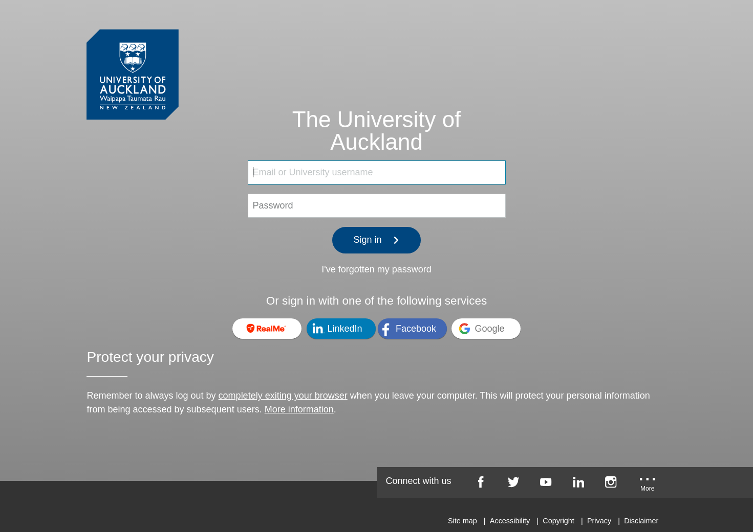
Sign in (377, 240)
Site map (462, 521)
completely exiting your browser (283, 395)
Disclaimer (641, 521)
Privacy (599, 521)
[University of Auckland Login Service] (133, 55)
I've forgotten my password (376, 269)
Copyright (558, 521)
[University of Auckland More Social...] (647, 485)
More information (299, 409)
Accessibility (510, 521)
